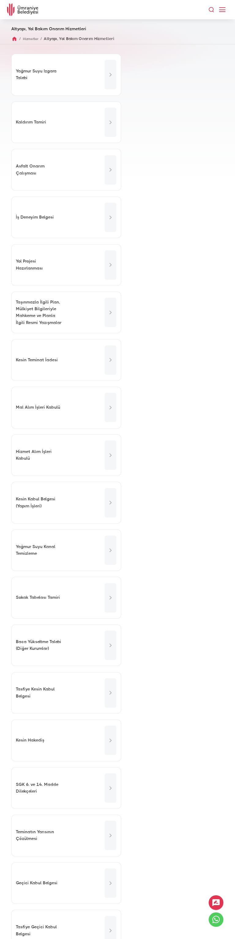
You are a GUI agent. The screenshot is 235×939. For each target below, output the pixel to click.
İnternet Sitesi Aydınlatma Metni (117, 927)
